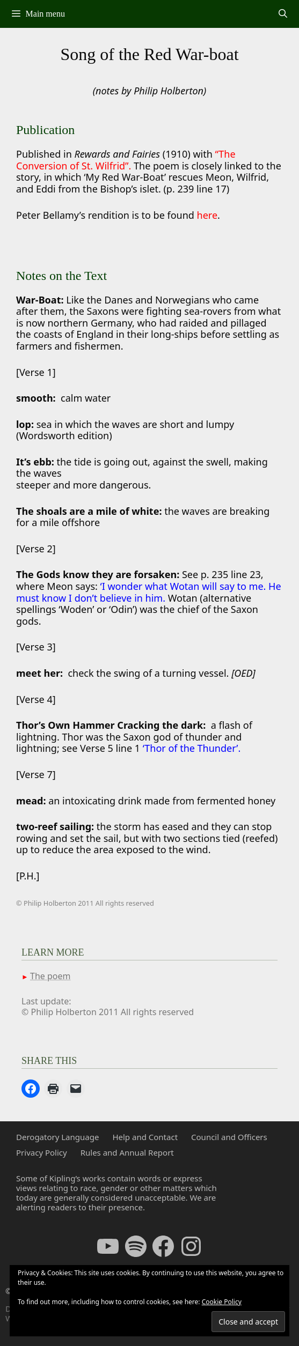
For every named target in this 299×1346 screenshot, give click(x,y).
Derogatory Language (57, 1136)
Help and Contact (145, 1136)
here (207, 215)
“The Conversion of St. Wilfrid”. (126, 159)
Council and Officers (229, 1136)
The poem (50, 976)
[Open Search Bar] (282, 14)
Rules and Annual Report (127, 1152)
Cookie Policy (222, 1301)
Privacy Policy (41, 1152)
